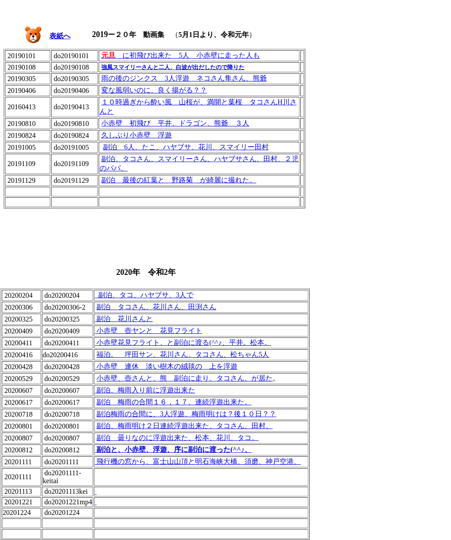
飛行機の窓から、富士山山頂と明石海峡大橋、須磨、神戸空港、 (198, 461)
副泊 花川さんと (124, 318)
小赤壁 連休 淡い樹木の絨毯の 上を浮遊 (166, 366)
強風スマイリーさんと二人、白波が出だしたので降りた (172, 67)
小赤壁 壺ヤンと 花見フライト (148, 330)
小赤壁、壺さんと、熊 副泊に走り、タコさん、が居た (184, 378)
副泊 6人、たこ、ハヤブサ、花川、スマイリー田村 (186, 147)
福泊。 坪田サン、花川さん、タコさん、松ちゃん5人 (182, 354)
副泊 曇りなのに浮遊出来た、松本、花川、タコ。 (177, 437)
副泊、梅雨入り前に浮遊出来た (145, 390)
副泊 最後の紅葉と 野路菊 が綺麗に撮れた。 (178, 180)
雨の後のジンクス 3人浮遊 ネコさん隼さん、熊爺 (184, 78)
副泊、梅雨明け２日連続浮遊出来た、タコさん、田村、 (184, 425)
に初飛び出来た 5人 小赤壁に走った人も (180, 55)
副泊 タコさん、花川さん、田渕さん (156, 307)
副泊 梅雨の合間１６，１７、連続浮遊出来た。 (173, 402)
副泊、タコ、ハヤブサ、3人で (144, 295)
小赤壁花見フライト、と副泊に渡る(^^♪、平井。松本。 (183, 342)
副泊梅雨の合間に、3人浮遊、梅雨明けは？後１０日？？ (186, 414)
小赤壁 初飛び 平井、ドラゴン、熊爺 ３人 (175, 123)
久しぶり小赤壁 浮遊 (136, 135)
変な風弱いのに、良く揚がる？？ (154, 90)
